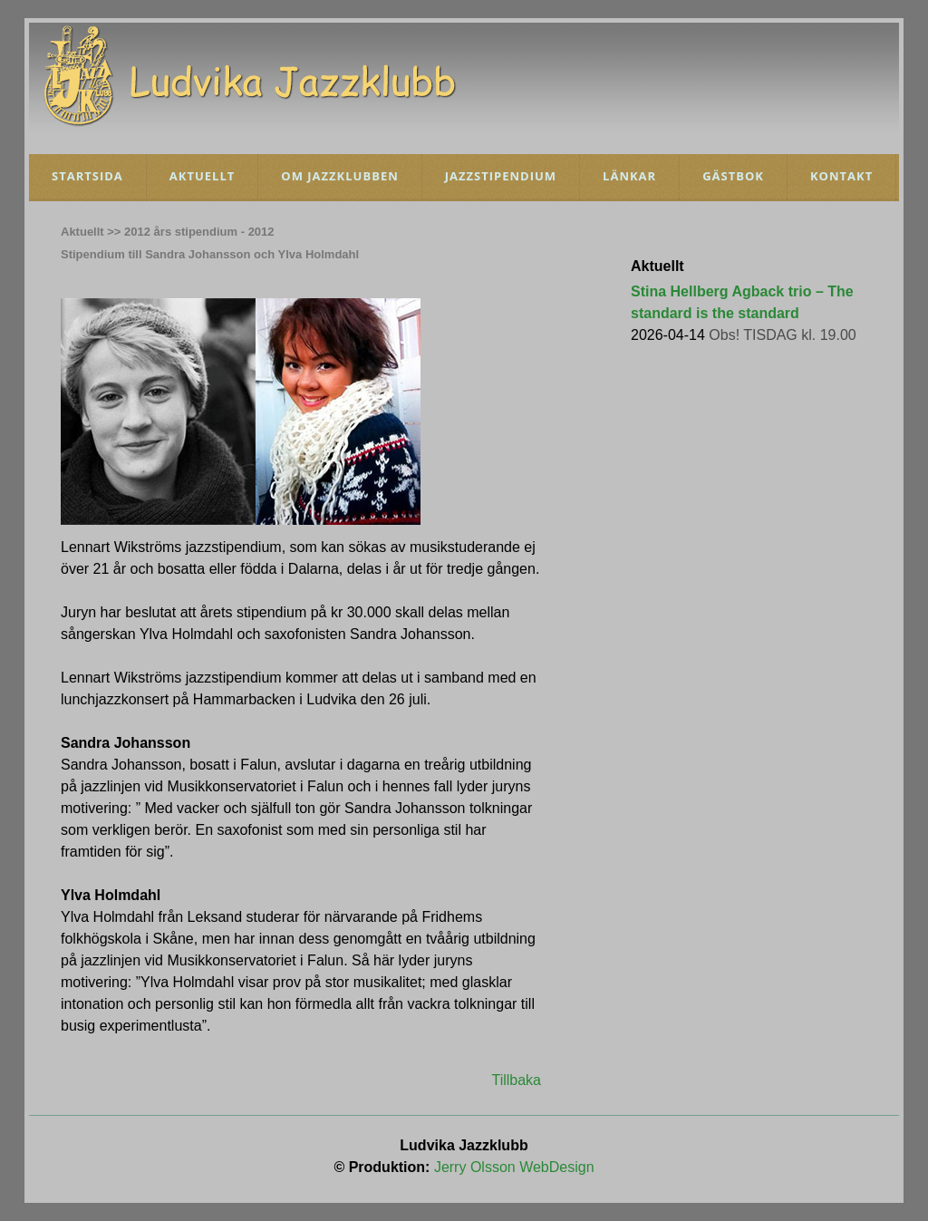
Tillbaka (516, 1080)
